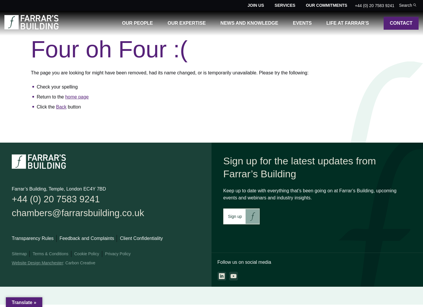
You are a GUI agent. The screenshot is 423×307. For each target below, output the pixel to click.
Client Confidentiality (141, 240)
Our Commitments (326, 5)
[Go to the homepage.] (31, 27)
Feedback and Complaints (87, 240)
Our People (137, 23)
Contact (401, 23)
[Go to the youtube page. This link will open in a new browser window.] (233, 276)
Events (302, 23)
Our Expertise (187, 23)
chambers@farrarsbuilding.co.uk (84, 215)
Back (61, 106)
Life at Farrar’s (347, 23)
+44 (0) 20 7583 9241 (374, 5)
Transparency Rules (33, 240)
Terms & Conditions (50, 256)
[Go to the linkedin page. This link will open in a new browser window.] (221, 276)
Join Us (256, 5)
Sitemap (19, 256)
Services (285, 5)
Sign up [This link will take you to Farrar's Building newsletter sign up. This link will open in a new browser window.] (235, 216)
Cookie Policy (86, 256)
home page (77, 96)
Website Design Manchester (37, 265)
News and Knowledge (249, 23)
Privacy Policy (118, 256)
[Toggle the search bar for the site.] (408, 5)
